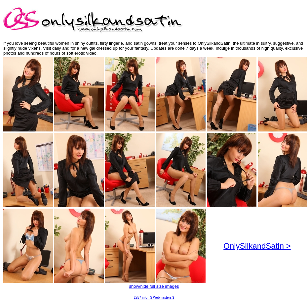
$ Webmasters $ (162, 297)
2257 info (140, 297)
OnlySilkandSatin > (256, 245)
